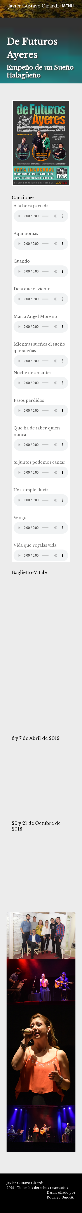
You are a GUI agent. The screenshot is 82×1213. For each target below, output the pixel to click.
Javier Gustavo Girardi (33, 6)
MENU (66, 6)
